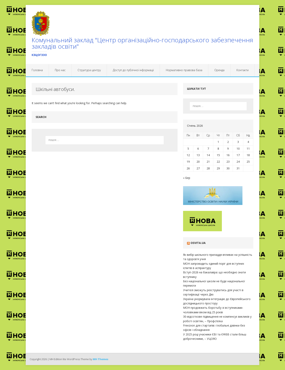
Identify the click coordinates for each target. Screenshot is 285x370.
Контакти (243, 70)
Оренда (219, 70)
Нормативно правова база (184, 70)
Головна (37, 70)
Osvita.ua (198, 243)
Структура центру (89, 70)
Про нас (60, 70)
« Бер (186, 178)
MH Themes (100, 359)
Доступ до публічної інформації (133, 70)
